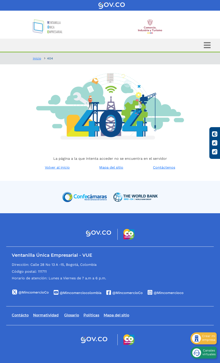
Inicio (37, 58)
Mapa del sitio (111, 167)
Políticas (91, 315)
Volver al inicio (57, 167)
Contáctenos (164, 167)
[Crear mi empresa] (203, 338)
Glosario (71, 315)
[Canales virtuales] (203, 353)
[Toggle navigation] (207, 45)
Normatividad (46, 315)
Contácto (20, 315)
